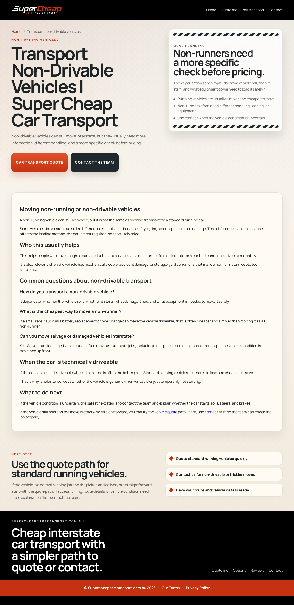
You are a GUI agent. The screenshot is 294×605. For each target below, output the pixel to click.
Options (239, 570)
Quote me (229, 9)
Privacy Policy (198, 587)
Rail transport (253, 9)
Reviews (257, 570)
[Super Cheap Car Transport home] (36, 10)
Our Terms (171, 587)
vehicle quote (166, 411)
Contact (276, 9)
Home (211, 9)
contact (211, 411)
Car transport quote (39, 162)
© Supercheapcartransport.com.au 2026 (120, 587)
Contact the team (94, 162)
